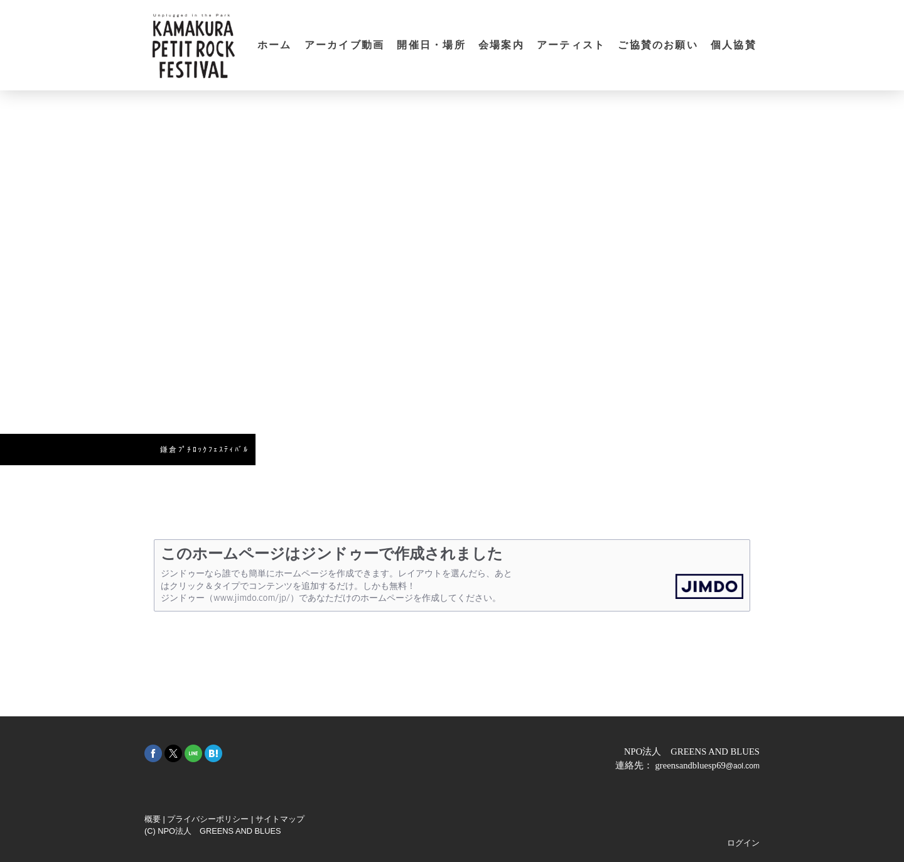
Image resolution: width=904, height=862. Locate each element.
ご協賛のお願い (658, 45)
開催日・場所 (431, 45)
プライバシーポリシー (208, 819)
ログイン (743, 843)
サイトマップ (280, 819)
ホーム (274, 45)
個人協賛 (733, 45)
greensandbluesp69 (690, 765)
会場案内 (501, 45)
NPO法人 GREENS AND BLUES (692, 751)
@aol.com (743, 766)
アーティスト (571, 45)
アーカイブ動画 (344, 45)
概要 (152, 819)
